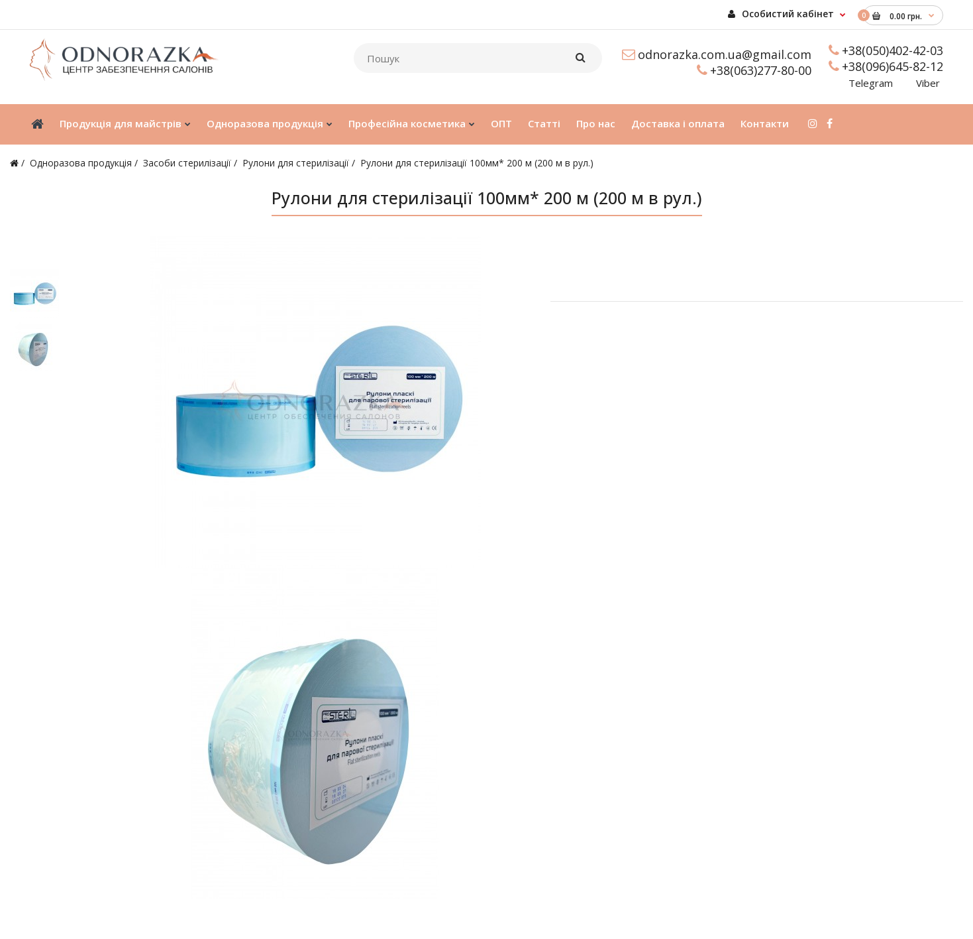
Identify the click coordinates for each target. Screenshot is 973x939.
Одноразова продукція (81, 162)
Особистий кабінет (781, 13)
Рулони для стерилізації (295, 162)
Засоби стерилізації (187, 162)
